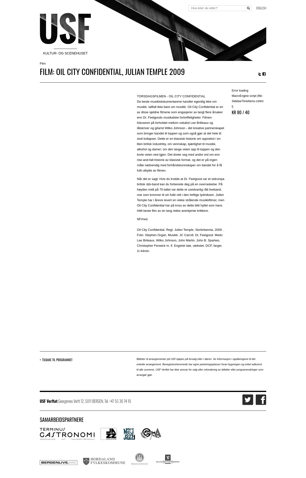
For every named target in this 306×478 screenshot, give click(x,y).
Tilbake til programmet (57, 360)
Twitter (260, 74)
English (261, 7)
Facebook (264, 74)
